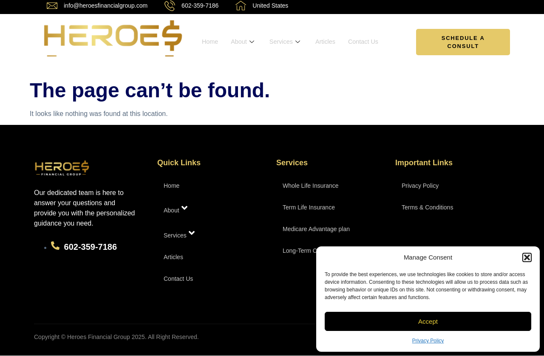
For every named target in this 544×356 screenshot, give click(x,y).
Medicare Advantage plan (316, 229)
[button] (527, 257)
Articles (328, 41)
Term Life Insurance (309, 207)
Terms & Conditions (427, 207)
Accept (428, 321)
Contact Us (367, 41)
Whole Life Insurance (311, 185)
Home (210, 41)
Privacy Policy (428, 341)
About (243, 42)
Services (287, 42)
